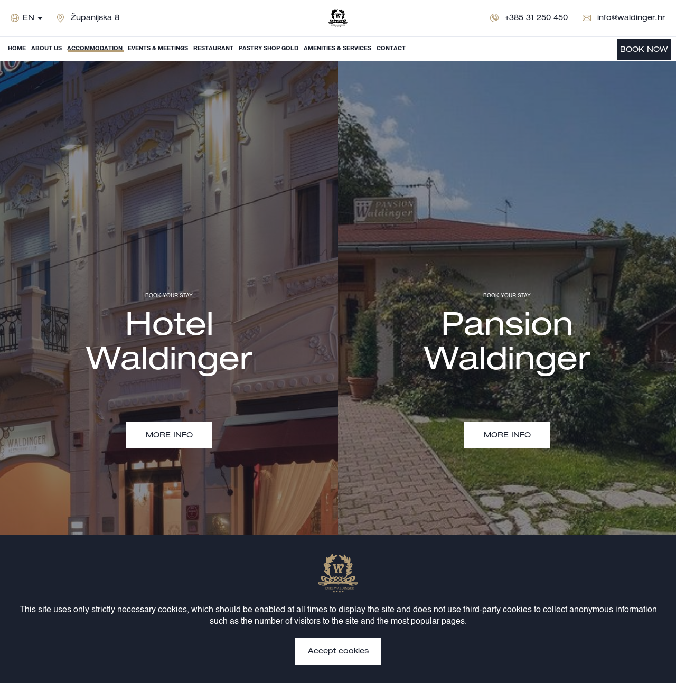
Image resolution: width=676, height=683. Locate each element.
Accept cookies (338, 652)
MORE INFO (169, 435)
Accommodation (95, 49)
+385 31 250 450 (536, 18)
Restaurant (213, 49)
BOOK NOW (644, 50)
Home (17, 49)
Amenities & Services (337, 49)
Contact (391, 49)
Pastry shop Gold (268, 49)
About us (46, 49)
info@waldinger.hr (631, 18)
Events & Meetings (158, 49)
